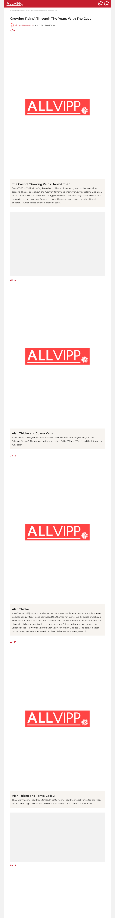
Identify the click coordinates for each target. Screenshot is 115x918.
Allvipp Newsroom (24, 25)
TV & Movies (19, 10)
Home (12, 10)
